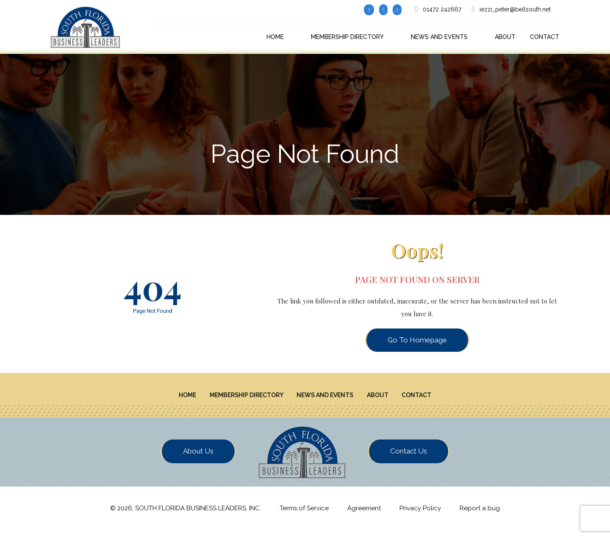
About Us (198, 458)
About (505, 36)
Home (275, 36)
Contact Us (408, 458)
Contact (544, 36)
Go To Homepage (417, 340)
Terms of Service (304, 515)
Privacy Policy (420, 515)
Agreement (364, 515)
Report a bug (480, 515)
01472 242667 (442, 9)
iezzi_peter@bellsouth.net (515, 9)
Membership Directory (347, 36)
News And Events (439, 36)
